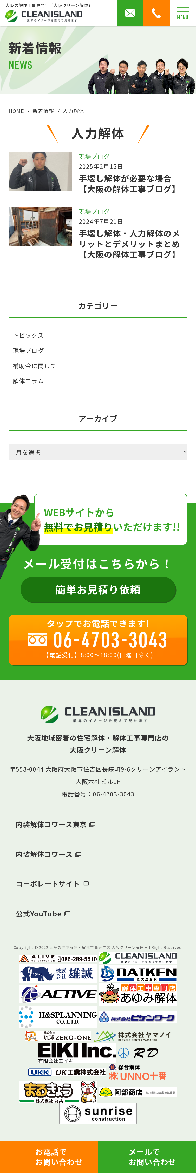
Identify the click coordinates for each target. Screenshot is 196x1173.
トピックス (28, 335)
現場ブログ (28, 350)
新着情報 (43, 111)
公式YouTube (38, 914)
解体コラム (28, 380)
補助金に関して (34, 365)
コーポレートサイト (48, 884)
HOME (16, 111)
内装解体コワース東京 (51, 824)
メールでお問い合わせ (152, 1156)
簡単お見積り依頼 (98, 589)
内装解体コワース (44, 854)
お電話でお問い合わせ (59, 1156)
